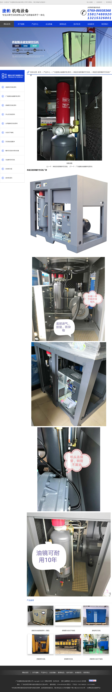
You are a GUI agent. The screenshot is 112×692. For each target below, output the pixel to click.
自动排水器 (8, 169)
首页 (39, 72)
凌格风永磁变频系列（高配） (41, 630)
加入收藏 (90, 2)
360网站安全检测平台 (94, 688)
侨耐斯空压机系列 (10, 105)
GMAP (79, 681)
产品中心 (35, 24)
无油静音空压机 (10, 160)
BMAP (73, 681)
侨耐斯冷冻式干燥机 (68, 630)
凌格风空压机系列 (10, 87)
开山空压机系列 (10, 114)
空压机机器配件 (10, 141)
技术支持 (77, 24)
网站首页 (7, 24)
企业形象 (49, 24)
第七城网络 (65, 681)
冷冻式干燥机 (9, 132)
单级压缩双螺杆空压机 (82, 72)
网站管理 (48, 681)
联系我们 (109, 2)
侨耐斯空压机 (41, 659)
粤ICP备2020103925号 (78, 688)
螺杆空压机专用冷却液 (12, 150)
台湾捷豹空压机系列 (11, 123)
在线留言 (99, 2)
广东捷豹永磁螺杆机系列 (12, 96)
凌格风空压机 (96, 630)
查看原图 (69, 163)
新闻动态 (63, 24)
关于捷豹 (21, 24)
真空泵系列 (8, 178)
